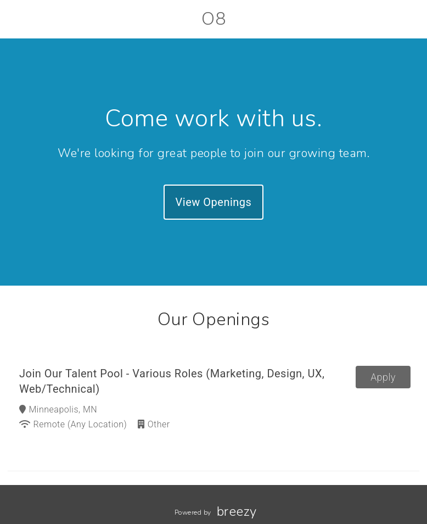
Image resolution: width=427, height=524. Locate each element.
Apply (383, 377)
